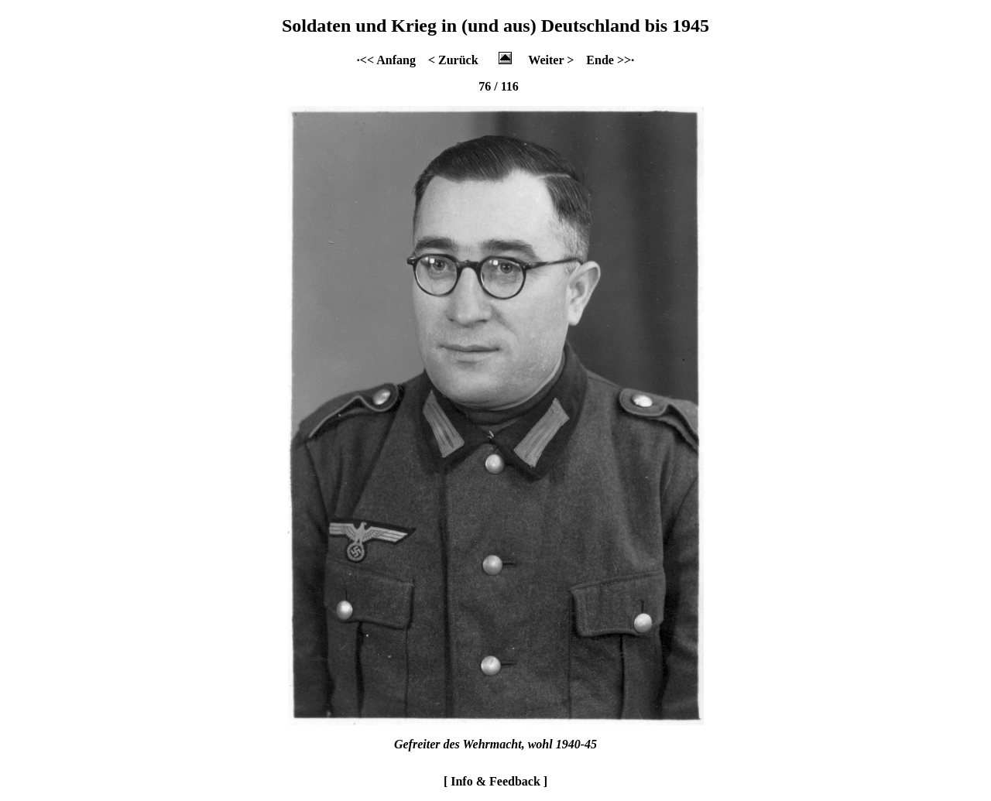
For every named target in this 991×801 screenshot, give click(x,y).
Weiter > (551, 60)
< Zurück (453, 60)
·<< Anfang (386, 60)
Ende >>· (610, 60)
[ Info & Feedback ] (495, 781)
